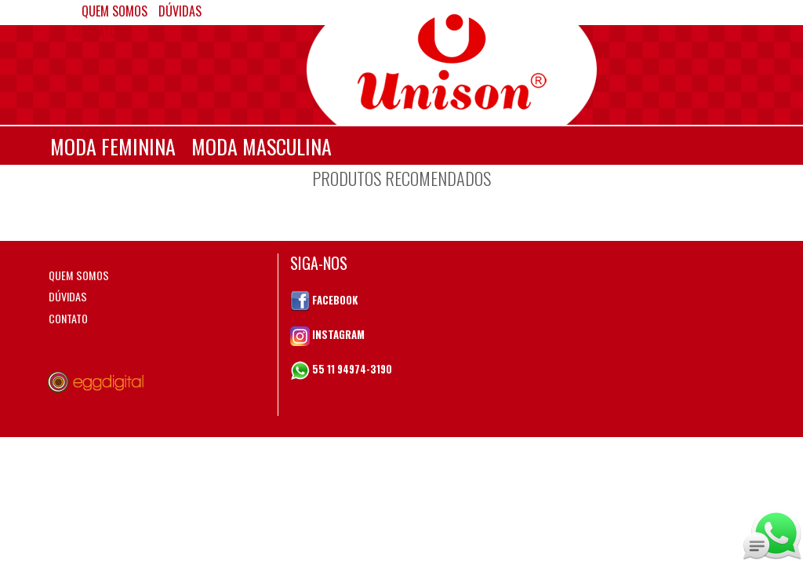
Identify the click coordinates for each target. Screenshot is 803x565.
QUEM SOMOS (79, 275)
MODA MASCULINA (261, 146)
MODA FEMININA (113, 146)
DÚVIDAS (68, 296)
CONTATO (94, 31)
